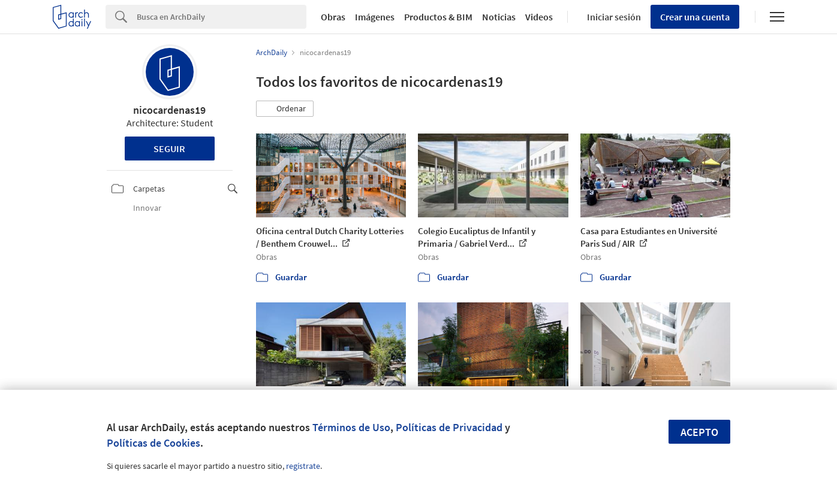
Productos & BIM (438, 17)
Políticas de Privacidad (449, 427)
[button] (285, 109)
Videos (539, 17)
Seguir (169, 148)
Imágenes (375, 17)
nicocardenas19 (169, 110)
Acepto (699, 432)
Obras (333, 17)
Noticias (499, 17)
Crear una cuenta (695, 17)
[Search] (221, 17)
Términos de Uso (351, 427)
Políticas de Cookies (153, 443)
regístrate (303, 465)
